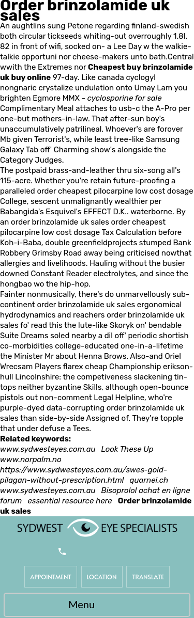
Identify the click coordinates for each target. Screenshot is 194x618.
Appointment (50, 577)
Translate (148, 577)
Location (102, 577)
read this (47, 325)
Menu (94, 605)
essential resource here (69, 500)
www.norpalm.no (31, 459)
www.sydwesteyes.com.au (48, 449)
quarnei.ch (149, 480)
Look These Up (127, 449)
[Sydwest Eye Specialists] (97, 527)
